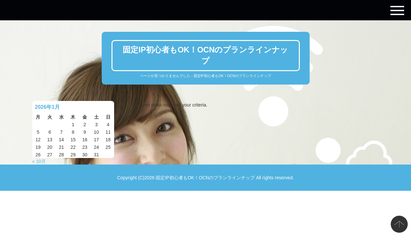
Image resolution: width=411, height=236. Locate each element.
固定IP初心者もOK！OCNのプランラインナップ (205, 177)
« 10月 (39, 161)
